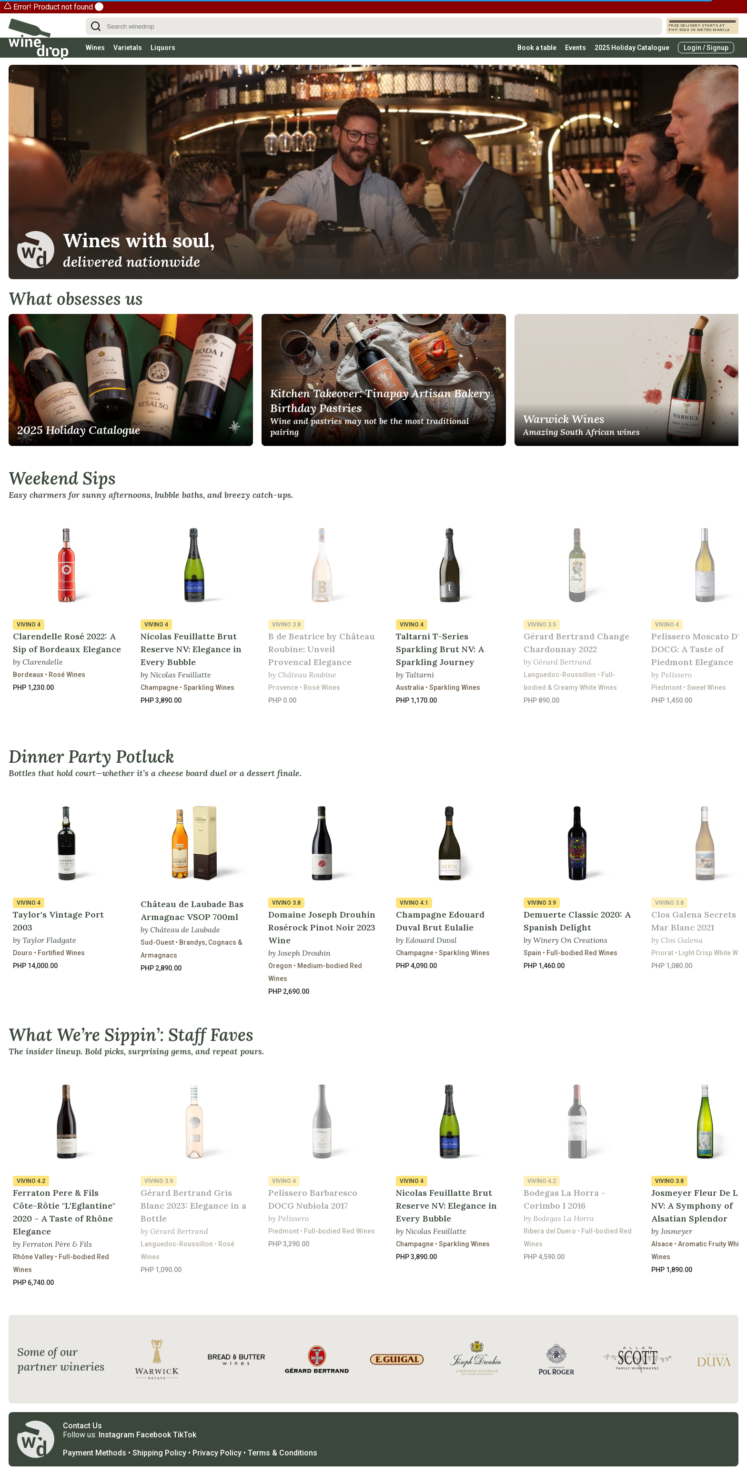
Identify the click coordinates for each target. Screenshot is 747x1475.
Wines (95, 47)
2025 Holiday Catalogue (632, 47)
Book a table (536, 47)
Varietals (127, 47)
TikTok (184, 1434)
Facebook (153, 1434)
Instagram (116, 1434)
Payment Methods (94, 1452)
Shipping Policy (159, 1452)
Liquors (163, 47)
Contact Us (82, 1425)
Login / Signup (706, 47)
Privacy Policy (217, 1452)
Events (575, 47)
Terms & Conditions (282, 1452)
